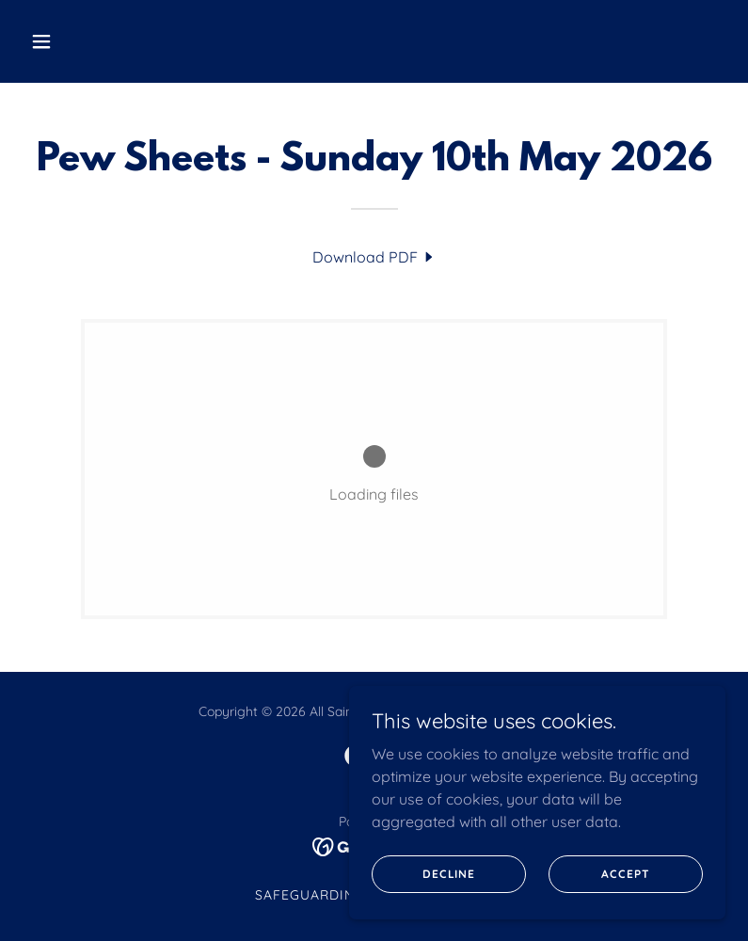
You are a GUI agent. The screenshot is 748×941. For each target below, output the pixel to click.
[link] (374, 256)
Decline (448, 874)
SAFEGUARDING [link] (310, 894)
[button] (103, 41)
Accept (625, 874)
